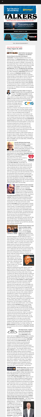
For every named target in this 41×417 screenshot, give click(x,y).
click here (31, 80)
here (10, 327)
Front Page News (11, 47)
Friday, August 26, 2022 (14, 49)
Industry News (18, 47)
